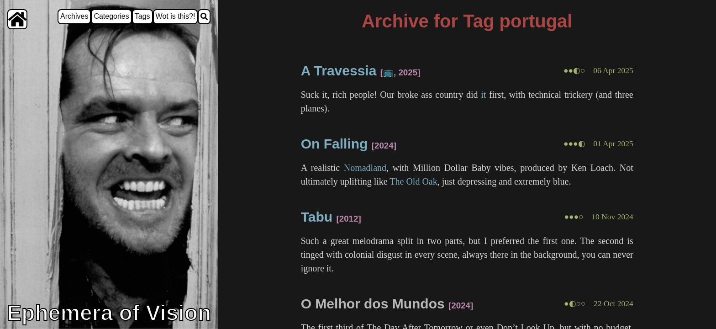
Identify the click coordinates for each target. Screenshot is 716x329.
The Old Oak (413, 181)
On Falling (334, 143)
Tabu (316, 216)
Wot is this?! (175, 16)
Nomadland (365, 168)
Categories (111, 16)
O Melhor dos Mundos (373, 303)
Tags (142, 16)
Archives (74, 16)
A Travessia (339, 70)
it (483, 95)
